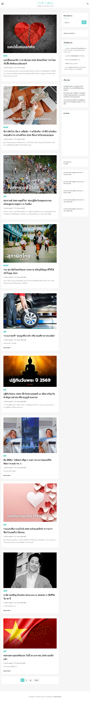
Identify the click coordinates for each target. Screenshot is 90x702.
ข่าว (5, 331)
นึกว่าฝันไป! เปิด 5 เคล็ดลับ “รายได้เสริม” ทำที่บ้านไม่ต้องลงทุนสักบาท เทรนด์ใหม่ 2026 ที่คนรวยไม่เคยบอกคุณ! (75, 95)
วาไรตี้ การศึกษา (45, 3)
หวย (5, 651)
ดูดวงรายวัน (73, 67)
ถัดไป (36, 680)
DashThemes (57, 696)
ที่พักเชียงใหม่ (75, 56)
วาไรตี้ (5, 55)
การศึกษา (6, 265)
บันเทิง (5, 590)
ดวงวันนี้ (66, 164)
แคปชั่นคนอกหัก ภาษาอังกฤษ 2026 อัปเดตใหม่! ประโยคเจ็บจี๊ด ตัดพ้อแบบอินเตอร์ (74, 88)
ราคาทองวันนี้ (72, 59)
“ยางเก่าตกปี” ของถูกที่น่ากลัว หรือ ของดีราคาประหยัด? (29, 336)
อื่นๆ (5, 196)
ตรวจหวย (66, 162)
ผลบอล (67, 63)
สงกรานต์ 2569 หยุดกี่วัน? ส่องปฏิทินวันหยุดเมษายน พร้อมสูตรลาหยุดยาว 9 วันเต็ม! (74, 102)
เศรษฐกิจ (5, 127)
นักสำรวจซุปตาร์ (9, 67)
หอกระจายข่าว (69, 33)
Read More (7, 347)
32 (30, 680)
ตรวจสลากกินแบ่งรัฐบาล (78, 48)
